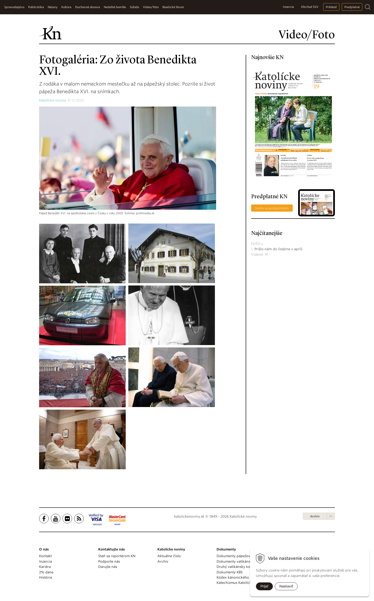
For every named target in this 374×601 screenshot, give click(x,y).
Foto (255, 244)
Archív (315, 516)
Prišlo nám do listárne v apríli (278, 249)
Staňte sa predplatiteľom (272, 208)
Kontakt (45, 556)
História (45, 577)
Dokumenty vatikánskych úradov (244, 561)
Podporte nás (109, 561)
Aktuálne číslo (169, 556)
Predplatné (352, 7)
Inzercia (288, 7)
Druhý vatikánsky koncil (236, 567)
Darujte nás (107, 567)
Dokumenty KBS (230, 572)
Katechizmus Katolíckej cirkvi (240, 583)
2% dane (46, 572)
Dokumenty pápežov (233, 556)
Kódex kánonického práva (238, 577)
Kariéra (45, 567)
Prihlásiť (331, 7)
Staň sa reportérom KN (116, 556)
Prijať (264, 586)
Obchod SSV (309, 7)
